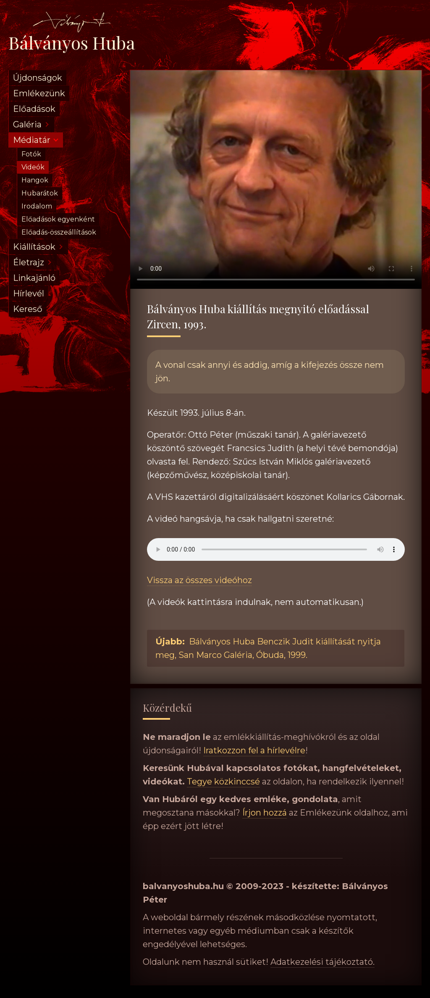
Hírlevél (28, 293)
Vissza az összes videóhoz (199, 580)
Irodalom (36, 206)
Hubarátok (39, 193)
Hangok (34, 180)
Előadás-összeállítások (58, 232)
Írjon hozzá (264, 813)
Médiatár (31, 140)
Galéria (27, 124)
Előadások (34, 109)
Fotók (31, 154)
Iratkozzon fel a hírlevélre (254, 750)
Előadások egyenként (58, 219)
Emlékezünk (39, 93)
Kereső (27, 309)
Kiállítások (34, 247)
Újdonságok (37, 78)
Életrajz (28, 262)
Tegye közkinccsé (223, 781)
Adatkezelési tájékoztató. (322, 962)
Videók (33, 167)
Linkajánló (34, 278)
